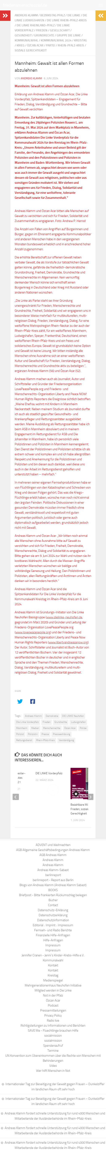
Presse (45, 734)
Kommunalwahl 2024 (56, 40)
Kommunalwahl (26, 40)
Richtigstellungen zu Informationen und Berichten (53, 1025)
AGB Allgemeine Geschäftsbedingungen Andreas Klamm (53, 850)
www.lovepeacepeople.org (33, 632)
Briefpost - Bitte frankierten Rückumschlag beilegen (53, 895)
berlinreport (53, 875)
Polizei (83, 728)
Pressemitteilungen (53, 1010)
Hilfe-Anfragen (53, 940)
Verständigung (66, 740)
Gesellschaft (60, 30)
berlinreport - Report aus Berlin (53, 880)
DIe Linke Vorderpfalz (27, 722)
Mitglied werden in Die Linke (53, 990)
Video (53, 1066)
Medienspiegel (53, 980)
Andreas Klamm (26, 15)
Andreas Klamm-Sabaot (53, 870)
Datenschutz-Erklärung (53, 910)
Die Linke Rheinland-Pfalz (36, 25)
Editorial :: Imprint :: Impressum (53, 925)
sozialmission (53, 1041)
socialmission (53, 1035)
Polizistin (33, 734)
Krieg (21, 45)
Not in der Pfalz (53, 995)
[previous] (16, 797)
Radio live (53, 1020)
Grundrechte (44, 35)
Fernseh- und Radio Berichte (53, 930)
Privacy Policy (53, 1015)
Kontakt (53, 965)
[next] (90, 797)
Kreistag (80, 40)
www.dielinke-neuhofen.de (64, 617)
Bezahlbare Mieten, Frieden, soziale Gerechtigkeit (82, 809)
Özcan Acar (35, 45)
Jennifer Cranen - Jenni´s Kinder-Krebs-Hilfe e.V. (53, 955)
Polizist (20, 734)
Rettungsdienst (24, 740)
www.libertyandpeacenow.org (68, 642)
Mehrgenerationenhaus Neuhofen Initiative (53, 985)
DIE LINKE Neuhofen (73, 716)
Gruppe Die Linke (69, 35)
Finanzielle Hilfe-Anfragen (53, 935)
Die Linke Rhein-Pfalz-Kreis (67, 20)
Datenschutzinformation (53, 920)
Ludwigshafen (78, 722)
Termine (53, 1051)
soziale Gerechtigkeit (31, 50)
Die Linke (73, 15)
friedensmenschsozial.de (25, 5)
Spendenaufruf (53, 1046)
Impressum (53, 945)
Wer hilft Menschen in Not (53, 1071)
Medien (35, 728)
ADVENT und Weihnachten (53, 845)
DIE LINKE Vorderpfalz (48, 773)
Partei (50, 45)
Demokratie (52, 716)
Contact (53, 905)
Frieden (41, 30)
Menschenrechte (51, 728)
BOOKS (53, 890)
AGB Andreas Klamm (53, 855)
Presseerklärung (61, 734)
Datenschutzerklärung (53, 915)
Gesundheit (23, 35)
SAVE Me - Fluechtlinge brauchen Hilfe (53, 1030)
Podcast (53, 1005)
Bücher (53, 900)
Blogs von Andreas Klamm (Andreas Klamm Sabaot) (53, 885)
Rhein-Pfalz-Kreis (71, 45)
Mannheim (21, 728)
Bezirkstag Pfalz (52, 15)
